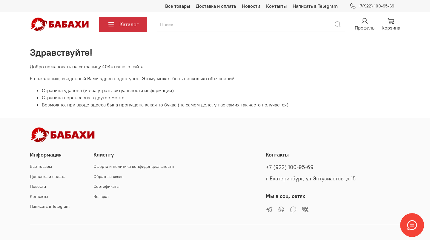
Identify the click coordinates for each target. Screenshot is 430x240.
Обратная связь (108, 176)
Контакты (276, 6)
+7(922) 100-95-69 (372, 6)
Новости (251, 6)
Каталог (123, 24)
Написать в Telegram (315, 6)
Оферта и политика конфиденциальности (133, 166)
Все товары (177, 6)
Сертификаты (106, 186)
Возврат (101, 196)
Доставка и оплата (216, 6)
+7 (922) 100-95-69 (290, 167)
